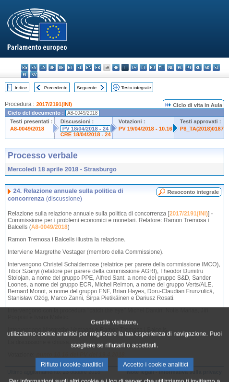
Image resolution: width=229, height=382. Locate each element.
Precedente (56, 87)
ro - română (198, 67)
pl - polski (179, 67)
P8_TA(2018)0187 (202, 128)
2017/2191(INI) (54, 104)
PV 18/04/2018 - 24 (85, 128)
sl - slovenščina (216, 67)
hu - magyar (152, 67)
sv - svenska (33, 74)
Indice (21, 87)
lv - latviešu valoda (134, 67)
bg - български (24, 67)
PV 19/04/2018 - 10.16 (145, 128)
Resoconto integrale (193, 192)
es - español (33, 67)
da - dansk (52, 67)
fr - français (97, 67)
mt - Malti (161, 67)
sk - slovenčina (207, 67)
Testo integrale (136, 87)
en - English (88, 67)
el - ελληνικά (79, 67)
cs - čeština (43, 67)
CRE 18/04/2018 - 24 (85, 134)
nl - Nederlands (170, 67)
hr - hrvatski (116, 67)
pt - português (189, 67)
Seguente (86, 87)
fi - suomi (24, 74)
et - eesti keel (70, 67)
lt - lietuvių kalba (143, 67)
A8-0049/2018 (27, 128)
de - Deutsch (61, 67)
